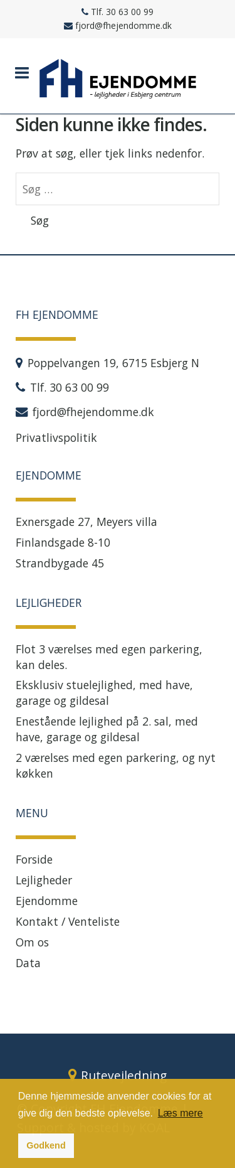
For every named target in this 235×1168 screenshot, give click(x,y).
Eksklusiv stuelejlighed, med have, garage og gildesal (104, 692)
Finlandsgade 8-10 (63, 542)
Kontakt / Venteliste (68, 921)
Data (28, 962)
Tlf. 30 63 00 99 (69, 387)
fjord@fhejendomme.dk (93, 411)
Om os (32, 942)
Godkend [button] (45, 1145)
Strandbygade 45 (60, 563)
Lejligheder (44, 879)
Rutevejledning (124, 1075)
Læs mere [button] (180, 1113)
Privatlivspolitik (56, 437)
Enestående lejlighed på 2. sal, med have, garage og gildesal (107, 729)
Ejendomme (47, 900)
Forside (34, 859)
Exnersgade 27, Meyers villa (86, 521)
